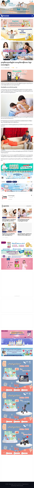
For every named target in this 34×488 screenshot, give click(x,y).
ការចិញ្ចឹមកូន (19, 231)
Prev (4, 237)
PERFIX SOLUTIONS (20, 485)
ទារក (18, 217)
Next (7, 237)
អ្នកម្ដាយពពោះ (4, 217)
